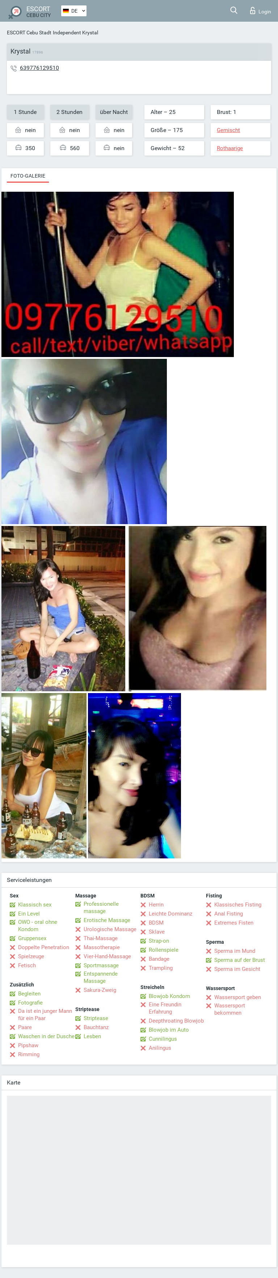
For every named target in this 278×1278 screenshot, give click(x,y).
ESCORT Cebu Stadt (29, 32)
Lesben (92, 1036)
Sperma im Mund (234, 951)
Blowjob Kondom (169, 996)
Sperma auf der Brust (239, 960)
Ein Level (29, 913)
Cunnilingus (163, 1039)
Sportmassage (101, 965)
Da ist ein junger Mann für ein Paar (45, 1015)
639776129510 (39, 67)
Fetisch (27, 965)
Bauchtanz (96, 1027)
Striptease (96, 1018)
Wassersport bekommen (229, 1009)
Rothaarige (230, 148)
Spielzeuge (31, 956)
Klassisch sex (34, 904)
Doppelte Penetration (43, 947)
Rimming (28, 1054)
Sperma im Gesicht (237, 969)
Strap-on (159, 941)
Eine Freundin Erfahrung (165, 1008)
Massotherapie (102, 947)
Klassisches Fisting (237, 904)
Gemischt (228, 130)
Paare (25, 1027)
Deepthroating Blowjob (176, 1021)
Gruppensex (32, 938)
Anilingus (160, 1048)
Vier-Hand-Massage (107, 956)
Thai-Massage (101, 938)
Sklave (157, 932)
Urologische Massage (110, 929)
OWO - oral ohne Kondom (37, 926)
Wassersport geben (237, 997)
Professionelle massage (101, 907)
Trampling (161, 968)
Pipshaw (28, 1045)
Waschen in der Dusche (46, 1036)
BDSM (156, 923)
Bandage (159, 959)
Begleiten (29, 993)
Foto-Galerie (27, 176)
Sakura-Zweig (100, 990)
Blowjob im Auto (169, 1030)
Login (260, 10)
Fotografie (30, 1002)
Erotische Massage (107, 920)
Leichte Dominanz (170, 913)
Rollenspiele (163, 950)
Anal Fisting (228, 913)
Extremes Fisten (233, 923)
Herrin (156, 904)
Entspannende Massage (101, 977)
